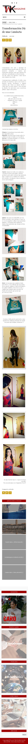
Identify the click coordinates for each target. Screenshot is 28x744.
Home (4, 22)
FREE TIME (12, 22)
